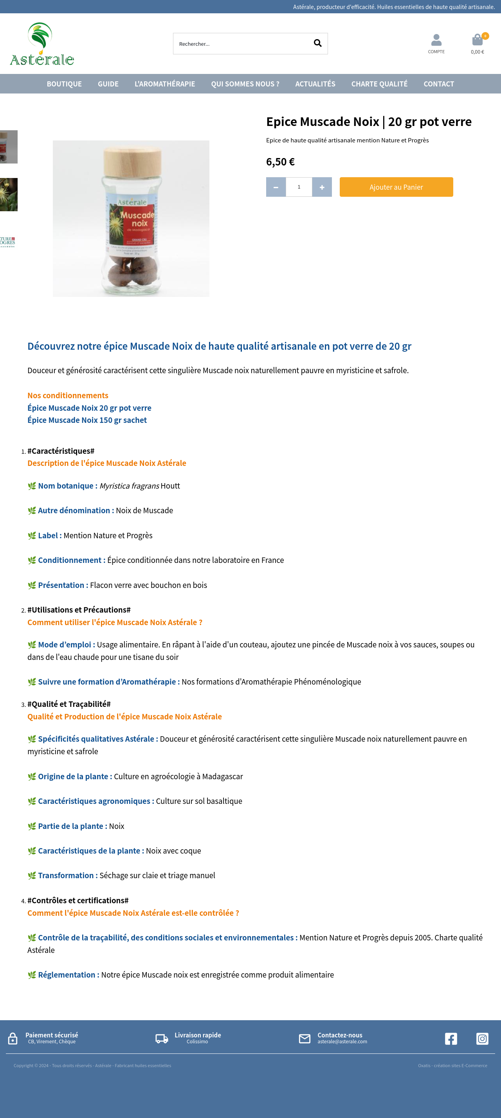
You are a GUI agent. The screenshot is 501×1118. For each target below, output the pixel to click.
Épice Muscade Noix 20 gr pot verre (89, 407)
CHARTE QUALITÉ (379, 83)
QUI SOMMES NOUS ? (245, 83)
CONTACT (439, 83)
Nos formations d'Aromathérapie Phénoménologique (271, 681)
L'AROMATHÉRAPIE (165, 83)
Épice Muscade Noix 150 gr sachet (87, 419)
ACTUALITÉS (315, 83)
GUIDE (108, 83)
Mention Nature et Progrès (108, 535)
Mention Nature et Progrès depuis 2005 (365, 937)
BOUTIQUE (64, 83)
